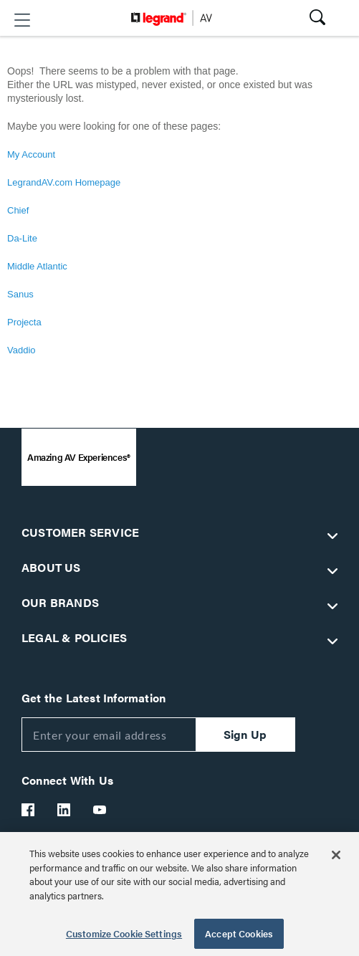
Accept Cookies (239, 933)
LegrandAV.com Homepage (63, 182)
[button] (22, 20)
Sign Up (245, 734)
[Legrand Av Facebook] (28, 809)
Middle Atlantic (37, 266)
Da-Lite (22, 238)
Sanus (20, 294)
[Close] (336, 855)
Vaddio (21, 350)
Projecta (24, 322)
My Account (31, 154)
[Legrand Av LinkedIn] (64, 809)
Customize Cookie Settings (124, 933)
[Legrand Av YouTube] (100, 809)
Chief (18, 210)
